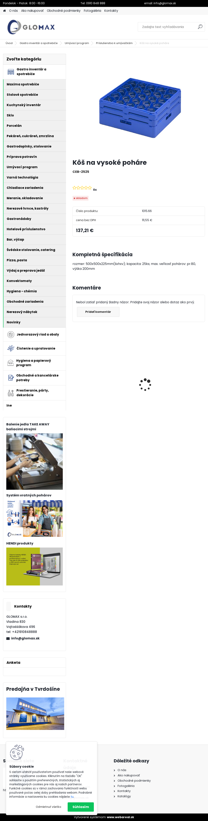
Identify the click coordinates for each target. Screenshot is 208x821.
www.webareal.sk (120, 817)
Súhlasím (81, 807)
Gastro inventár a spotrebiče (39, 43)
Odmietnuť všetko (48, 807)
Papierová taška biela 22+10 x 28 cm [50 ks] (183, 382)
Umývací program (77, 43)
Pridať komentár (98, 312)
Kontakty (111, 11)
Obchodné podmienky (64, 11)
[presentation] (75, 378)
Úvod (9, 43)
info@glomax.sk (25, 638)
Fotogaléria (92, 11)
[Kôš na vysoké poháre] (139, 104)
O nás (13, 11)
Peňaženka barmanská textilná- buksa (93, 378)
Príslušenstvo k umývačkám (114, 43)
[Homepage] (4, 11)
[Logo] (31, 27)
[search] (200, 28)
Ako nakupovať (32, 11)
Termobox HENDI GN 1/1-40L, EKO (136, 387)
